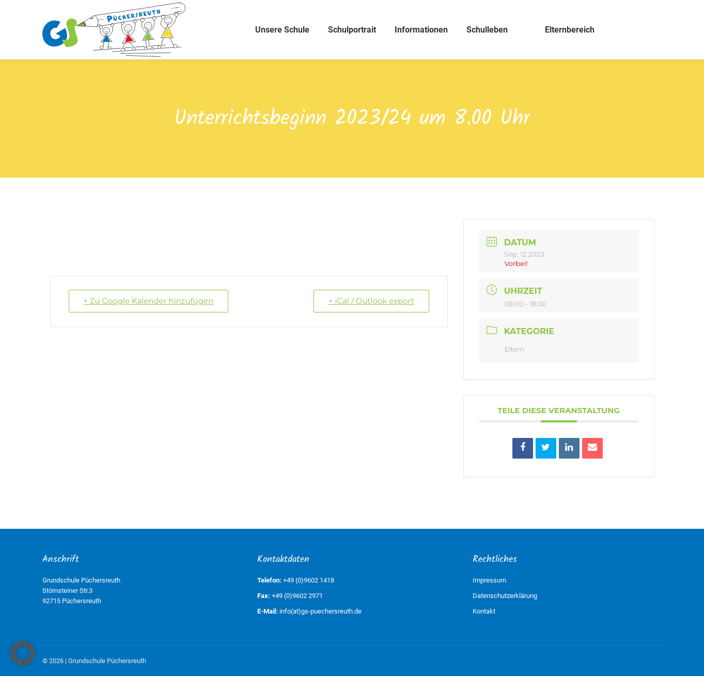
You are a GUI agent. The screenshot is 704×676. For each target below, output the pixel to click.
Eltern (515, 349)
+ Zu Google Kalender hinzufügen (149, 301)
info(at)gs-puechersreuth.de (320, 611)
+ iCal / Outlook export (371, 301)
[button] (22, 653)
